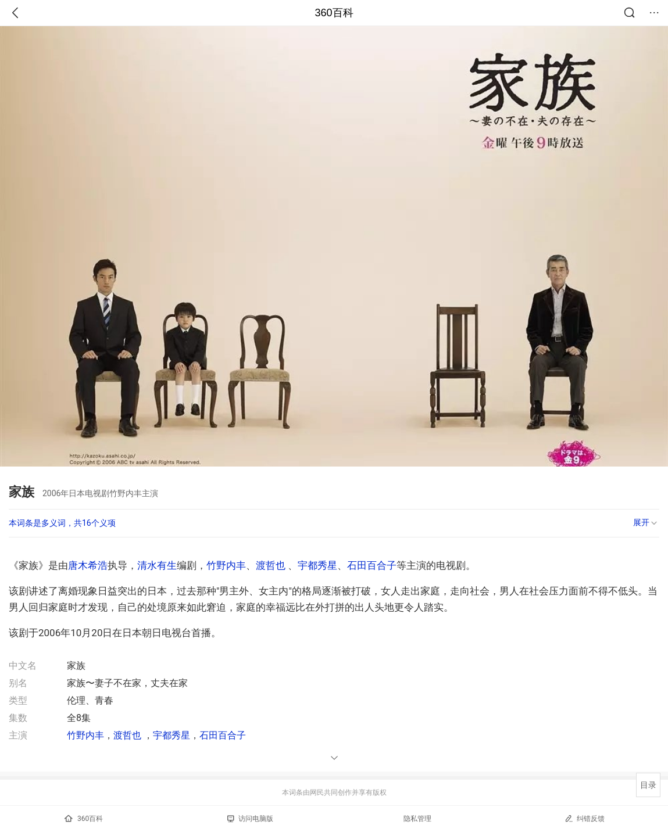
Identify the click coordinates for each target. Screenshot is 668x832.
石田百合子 (371, 565)
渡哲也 (270, 565)
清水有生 (157, 565)
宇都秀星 (317, 565)
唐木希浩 (88, 565)
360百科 (334, 13)
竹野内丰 (226, 565)
